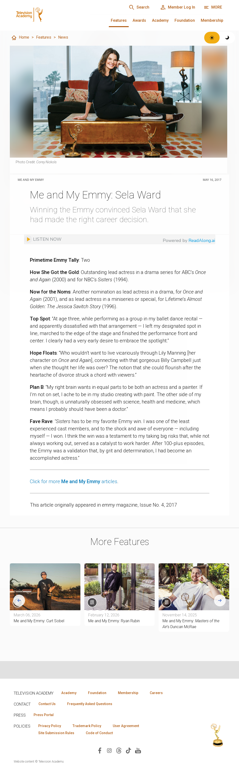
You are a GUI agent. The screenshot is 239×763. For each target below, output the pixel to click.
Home (20, 38)
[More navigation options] (213, 7)
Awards (139, 20)
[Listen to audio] (43, 239)
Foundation (185, 20)
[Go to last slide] (19, 600)
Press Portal (44, 715)
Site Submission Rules (56, 733)
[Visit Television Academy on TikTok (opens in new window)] (128, 750)
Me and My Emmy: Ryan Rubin (114, 621)
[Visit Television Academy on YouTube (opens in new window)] (138, 750)
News (63, 37)
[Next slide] (220, 600)
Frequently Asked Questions (89, 704)
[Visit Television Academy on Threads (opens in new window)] (119, 750)
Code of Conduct (99, 733)
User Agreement (126, 726)
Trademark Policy (87, 726)
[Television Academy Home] (47, 14)
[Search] (139, 7)
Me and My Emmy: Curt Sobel (39, 621)
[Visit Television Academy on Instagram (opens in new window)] (109, 750)
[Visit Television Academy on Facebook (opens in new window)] (100, 750)
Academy (160, 20)
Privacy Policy (49, 726)
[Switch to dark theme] (227, 38)
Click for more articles (73, 481)
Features (119, 20)
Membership (212, 20)
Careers (156, 693)
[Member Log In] (177, 7)
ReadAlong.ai (202, 240)
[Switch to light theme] (212, 38)
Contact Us (47, 704)
